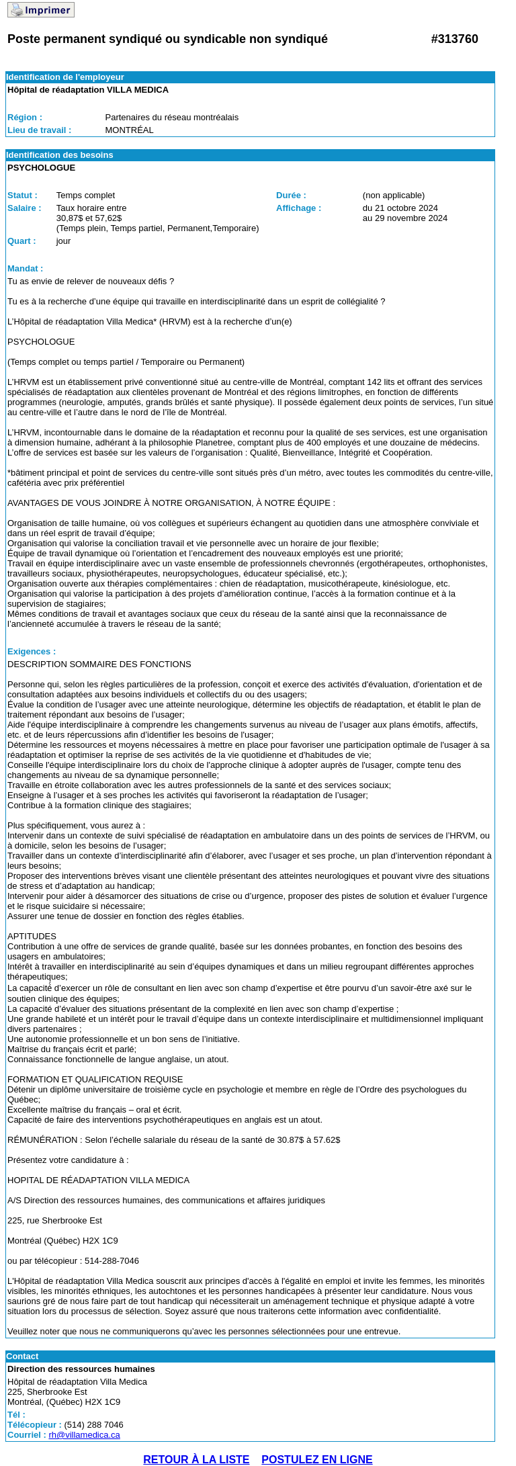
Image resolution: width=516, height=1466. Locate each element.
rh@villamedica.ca (84, 1435)
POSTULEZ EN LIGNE (316, 1459)
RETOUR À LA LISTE (196, 1459)
